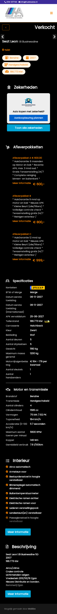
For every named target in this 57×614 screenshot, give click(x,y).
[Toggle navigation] (51, 13)
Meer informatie (21, 183)
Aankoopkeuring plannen (28, 118)
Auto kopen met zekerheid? (28, 111)
